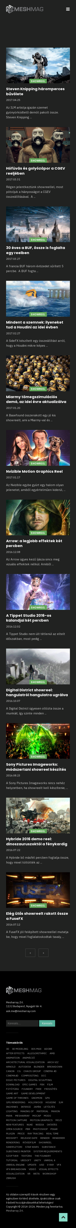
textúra (26, 1155)
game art (12, 1093)
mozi (59, 1120)
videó (32, 1169)
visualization (15, 1173)
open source (14, 1129)
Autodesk (24, 1066)
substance (49, 1146)
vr (28, 1173)
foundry (27, 1088)
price (21, 1133)
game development (33, 1093)
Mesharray (22, 1115)
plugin (10, 1133)
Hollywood (35, 1102)
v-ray (50, 1164)
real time (52, 1133)
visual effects (48, 1169)
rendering (13, 1142)
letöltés (49, 1106)
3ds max (36, 1048)
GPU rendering (15, 1102)
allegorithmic (37, 1053)
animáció (28, 1057)
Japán (37, 1106)
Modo (47, 1115)
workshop (49, 1173)
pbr (28, 1129)
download (13, 1084)
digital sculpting (40, 1080)
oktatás (52, 1124)
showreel (45, 1142)
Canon (10, 1071)
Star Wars (32, 1146)
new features (15, 1124)
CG (19, 1071)
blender (39, 1066)
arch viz (53, 1062)
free (39, 1088)
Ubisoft (26, 1160)
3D (7, 1048)
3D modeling (20, 1048)
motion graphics (41, 1120)
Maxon (55, 1111)
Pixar (54, 1129)
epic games (29, 1084)
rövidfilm (29, 1142)
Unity (37, 1160)
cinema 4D (50, 1071)
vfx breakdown (16, 1169)
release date (29, 1137)
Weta (36, 1173)
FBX (42, 1084)
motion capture (16, 1120)
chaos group (32, 1071)
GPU (47, 1097)
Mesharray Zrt (14, 1210)
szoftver (12, 1155)
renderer (58, 1137)
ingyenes (12, 1106)
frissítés (50, 1088)
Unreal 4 (49, 1160)
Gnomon (36, 1097)
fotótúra (12, 1088)
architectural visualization (25, 1062)
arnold (11, 1066)
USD (41, 1164)
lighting (12, 1111)
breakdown (54, 1066)
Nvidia (40, 1124)
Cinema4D (12, 1075)
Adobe (48, 1048)
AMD (52, 1053)
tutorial (12, 1160)
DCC (43, 1075)
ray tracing (35, 1133)
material (42, 1111)
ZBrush (11, 1178)
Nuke (30, 1124)
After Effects (15, 1053)
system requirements (47, 1151)
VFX (59, 1164)
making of (27, 1111)
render (45, 1137)
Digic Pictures (16, 1080)
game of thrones (17, 1097)
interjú (26, 1106)
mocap (36, 1115)
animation (13, 1057)
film (50, 1084)
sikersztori (14, 1146)
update (32, 1164)
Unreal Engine (15, 1164)
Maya (9, 1115)
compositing (30, 1075)
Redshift (12, 1137)
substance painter (18, 1151)
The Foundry (43, 1155)
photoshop (40, 1129)
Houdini (51, 1102)
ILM (61, 1102)
